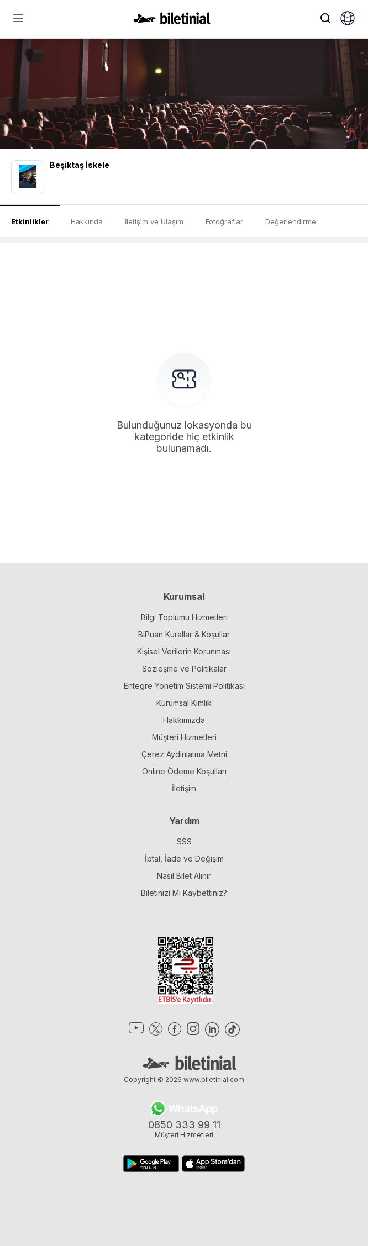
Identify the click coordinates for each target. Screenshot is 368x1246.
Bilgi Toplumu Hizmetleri (184, 617)
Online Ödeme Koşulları (184, 771)
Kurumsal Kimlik (184, 703)
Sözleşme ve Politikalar (184, 668)
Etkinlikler (30, 221)
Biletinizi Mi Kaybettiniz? (184, 892)
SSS (184, 841)
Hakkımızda (184, 720)
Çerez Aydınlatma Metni (184, 754)
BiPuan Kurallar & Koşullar (184, 634)
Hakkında (87, 221)
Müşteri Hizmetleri (184, 737)
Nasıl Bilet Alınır (184, 875)
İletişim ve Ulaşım (154, 221)
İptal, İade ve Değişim (184, 858)
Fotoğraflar (224, 221)
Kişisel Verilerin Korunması (184, 651)
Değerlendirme (290, 221)
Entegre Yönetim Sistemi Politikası (184, 685)
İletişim (184, 788)
